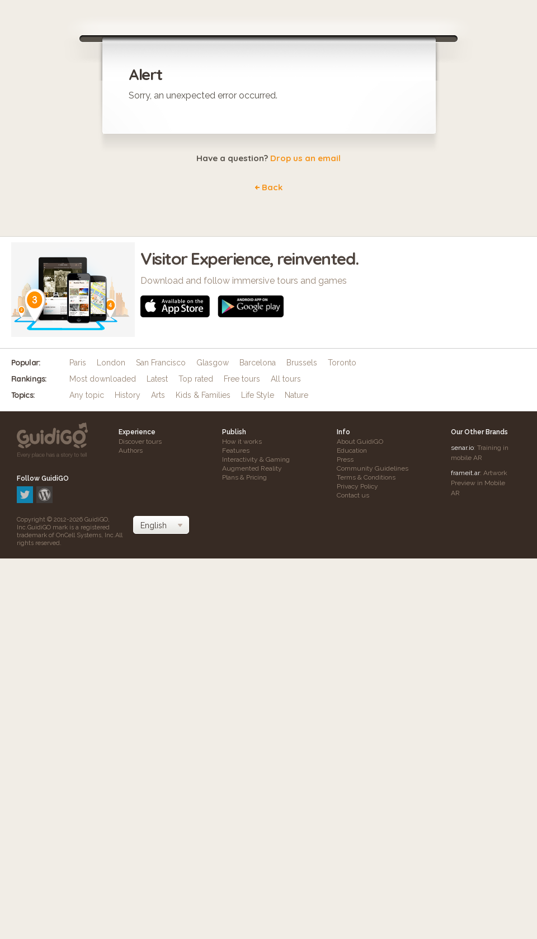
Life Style (257, 395)
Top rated (195, 378)
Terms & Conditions (366, 477)
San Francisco (161, 362)
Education (352, 450)
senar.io (462, 448)
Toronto (342, 362)
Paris (77, 362)
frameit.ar (465, 473)
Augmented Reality (252, 468)
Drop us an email (305, 158)
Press (345, 459)
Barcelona (257, 362)
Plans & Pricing (244, 477)
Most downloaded (102, 378)
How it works (242, 441)
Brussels (301, 362)
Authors (131, 450)
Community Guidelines (372, 468)
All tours (286, 378)
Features (235, 450)
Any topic (86, 395)
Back (272, 187)
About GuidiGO (360, 441)
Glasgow (212, 362)
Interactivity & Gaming (256, 459)
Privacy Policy (357, 486)
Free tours (242, 378)
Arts (158, 395)
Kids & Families (203, 395)
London (111, 362)
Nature (296, 395)
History (127, 395)
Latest (157, 378)
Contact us (353, 495)
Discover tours (140, 441)
